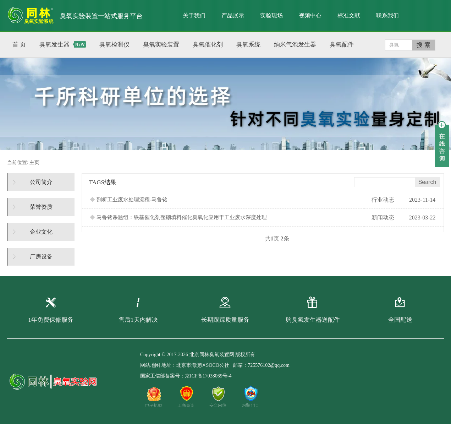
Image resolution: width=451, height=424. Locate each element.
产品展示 (232, 15)
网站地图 (150, 365)
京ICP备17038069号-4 (208, 376)
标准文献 (348, 15)
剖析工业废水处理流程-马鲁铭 (128, 199)
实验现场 (271, 15)
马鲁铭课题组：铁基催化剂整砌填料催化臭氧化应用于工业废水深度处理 (178, 217)
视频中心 (310, 15)
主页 (34, 162)
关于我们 (194, 15)
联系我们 (387, 15)
